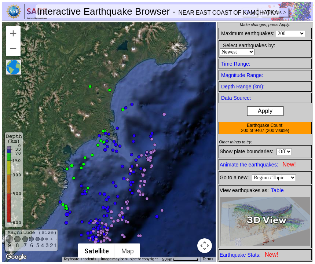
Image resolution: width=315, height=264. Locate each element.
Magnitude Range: (242, 75)
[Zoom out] (13, 48)
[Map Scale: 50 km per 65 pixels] (180, 259)
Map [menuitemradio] (128, 251)
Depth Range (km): (242, 86)
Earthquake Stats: (249, 255)
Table (277, 190)
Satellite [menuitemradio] (97, 251)
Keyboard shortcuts (80, 259)
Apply (265, 111)
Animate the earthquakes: (258, 164)
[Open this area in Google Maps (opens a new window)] (16, 257)
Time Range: (235, 64)
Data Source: (236, 98)
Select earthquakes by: (249, 45)
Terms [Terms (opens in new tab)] (208, 259)
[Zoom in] (13, 33)
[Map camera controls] (204, 245)
